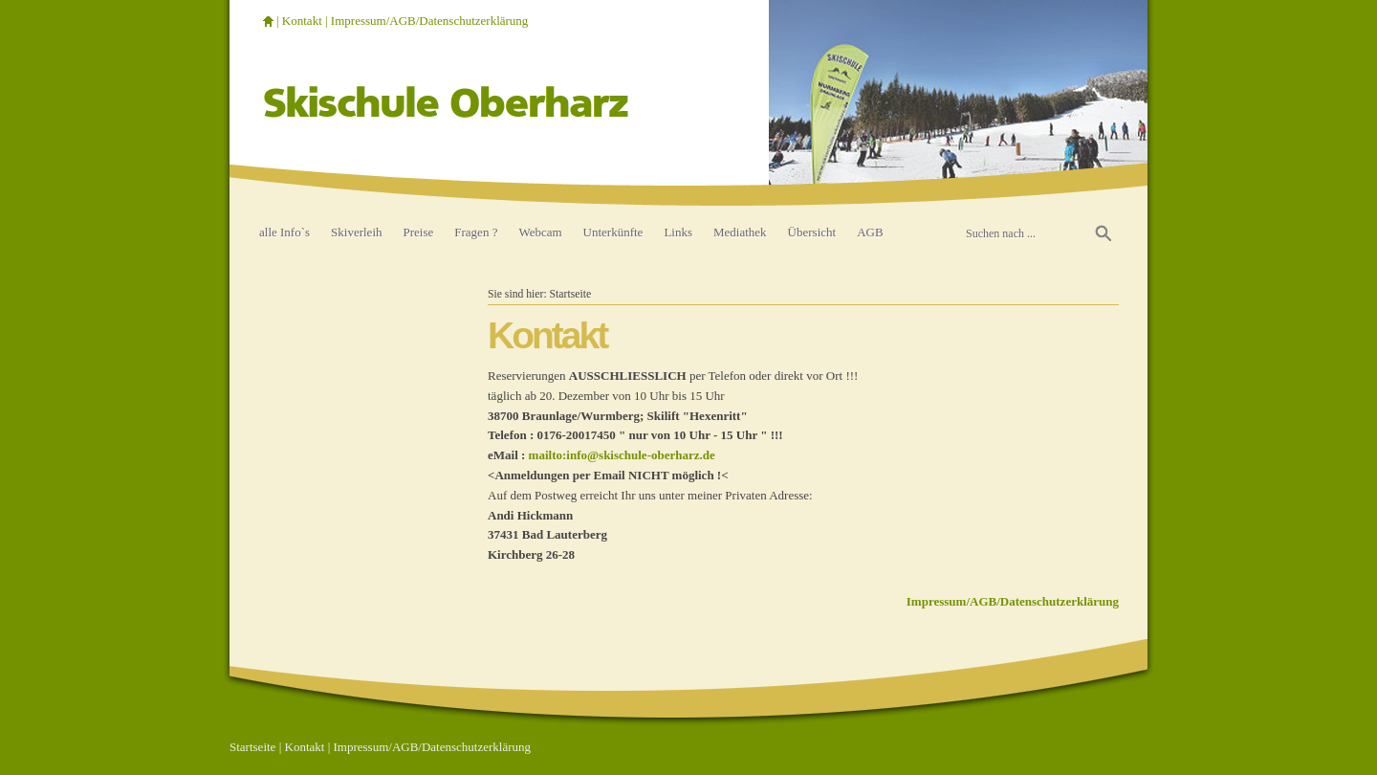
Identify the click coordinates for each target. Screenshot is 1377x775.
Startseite (571, 294)
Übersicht (812, 232)
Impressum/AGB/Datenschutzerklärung (430, 20)
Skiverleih (356, 232)
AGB (870, 232)
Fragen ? (475, 232)
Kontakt (302, 20)
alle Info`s (284, 232)
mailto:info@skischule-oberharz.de (622, 455)
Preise (419, 232)
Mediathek (740, 232)
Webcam (539, 232)
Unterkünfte (613, 232)
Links (678, 232)
